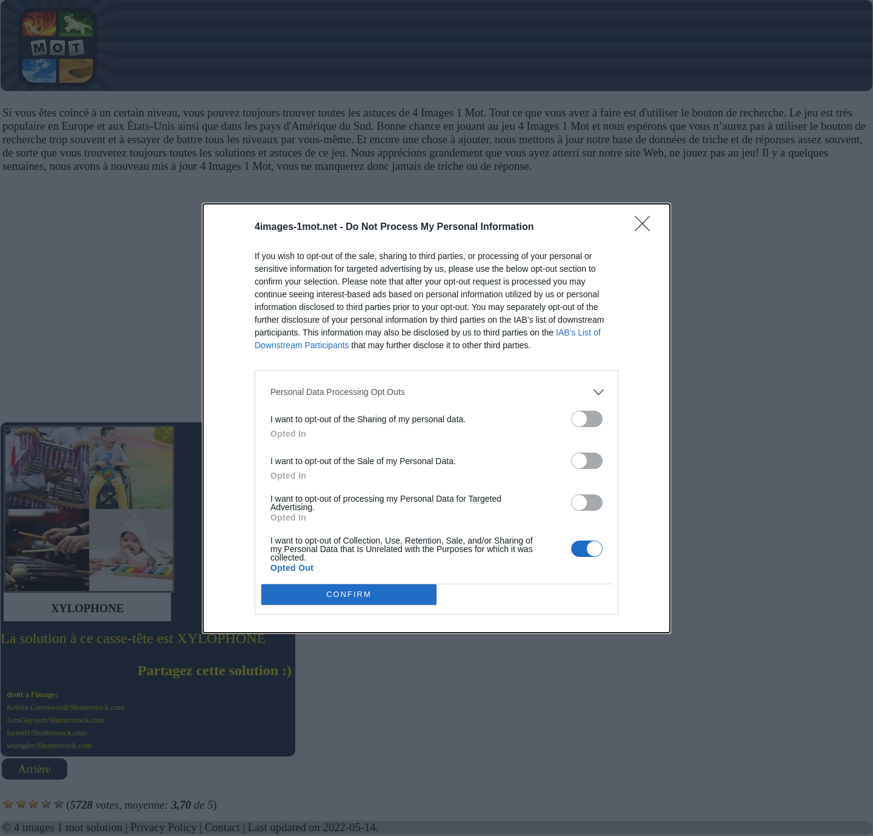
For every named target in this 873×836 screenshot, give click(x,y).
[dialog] (436, 418)
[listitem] (436, 392)
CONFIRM (349, 594)
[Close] (646, 227)
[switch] (587, 419)
